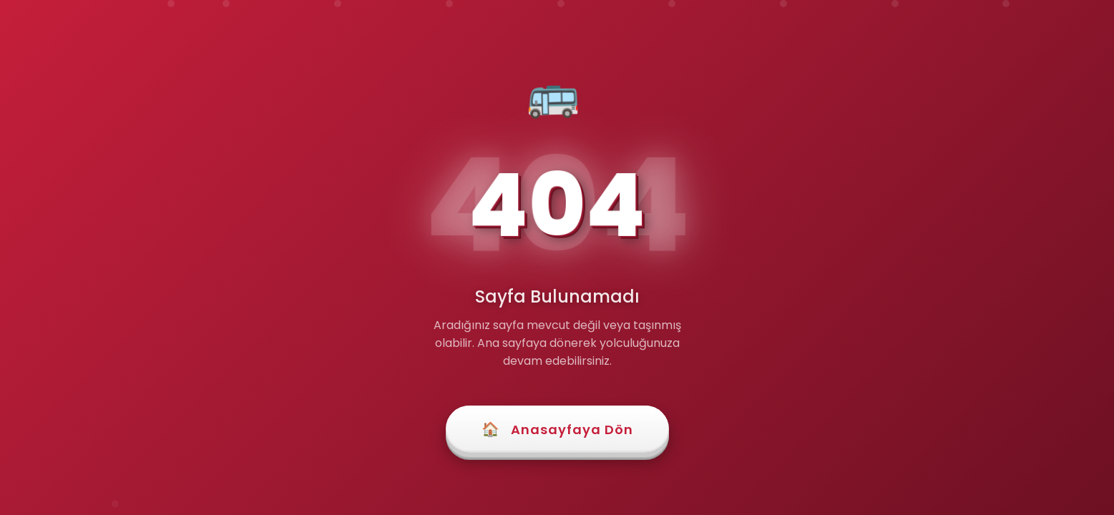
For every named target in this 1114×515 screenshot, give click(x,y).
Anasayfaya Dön (557, 429)
